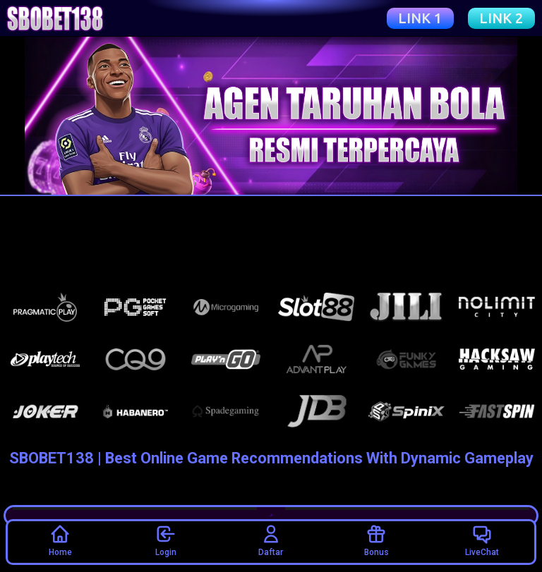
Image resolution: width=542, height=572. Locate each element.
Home (60, 540)
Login (165, 540)
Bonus (376, 540)
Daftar (270, 540)
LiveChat (482, 540)
